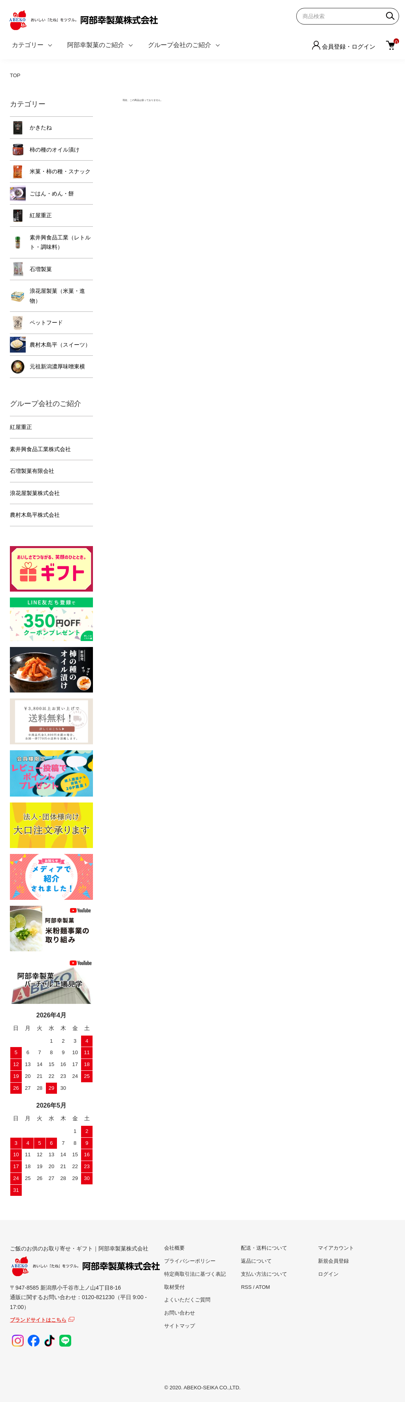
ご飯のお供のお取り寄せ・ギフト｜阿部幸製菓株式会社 (85, 1261)
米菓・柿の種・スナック (60, 171)
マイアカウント (336, 1248)
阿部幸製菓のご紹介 (95, 45)
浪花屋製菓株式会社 (35, 493)
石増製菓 (41, 269)
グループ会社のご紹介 (179, 45)
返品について (256, 1261)
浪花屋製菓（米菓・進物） (57, 296)
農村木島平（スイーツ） (60, 344)
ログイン (328, 1274)
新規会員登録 (333, 1261)
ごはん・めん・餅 (52, 193)
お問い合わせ (179, 1313)
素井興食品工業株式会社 (40, 449)
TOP (15, 75)
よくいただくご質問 (187, 1300)
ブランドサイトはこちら (38, 1320)
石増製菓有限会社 (32, 471)
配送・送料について (264, 1248)
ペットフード (46, 322)
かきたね (41, 127)
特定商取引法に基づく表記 (195, 1274)
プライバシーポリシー (190, 1261)
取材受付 (174, 1287)
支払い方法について (264, 1274)
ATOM (262, 1287)
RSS (246, 1287)
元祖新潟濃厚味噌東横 (57, 366)
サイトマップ (179, 1326)
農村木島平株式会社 (35, 515)
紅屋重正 (41, 215)
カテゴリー (28, 45)
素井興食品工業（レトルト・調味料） (60, 242)
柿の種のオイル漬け (54, 149)
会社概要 (174, 1248)
